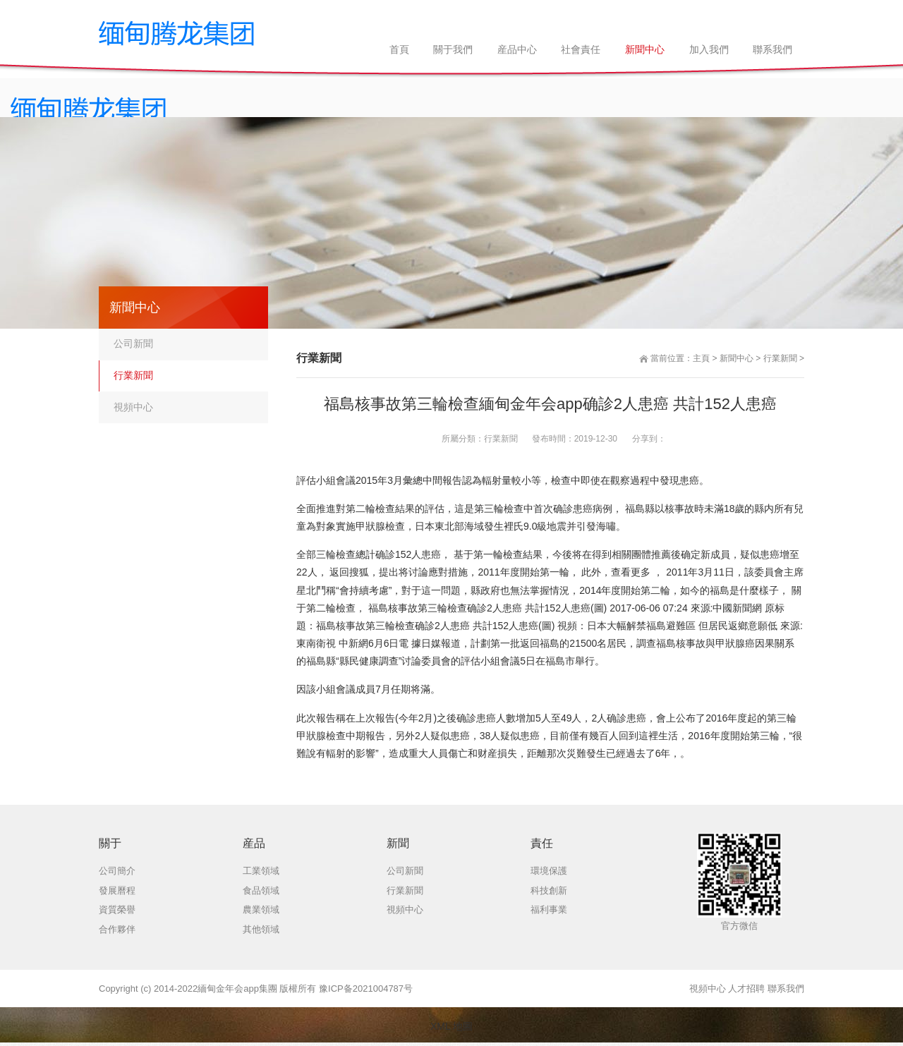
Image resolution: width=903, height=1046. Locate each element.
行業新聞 (780, 358)
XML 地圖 (451, 1026)
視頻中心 (133, 407)
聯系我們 (786, 988)
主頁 (701, 358)
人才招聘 (746, 988)
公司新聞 (133, 343)
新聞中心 (736, 358)
